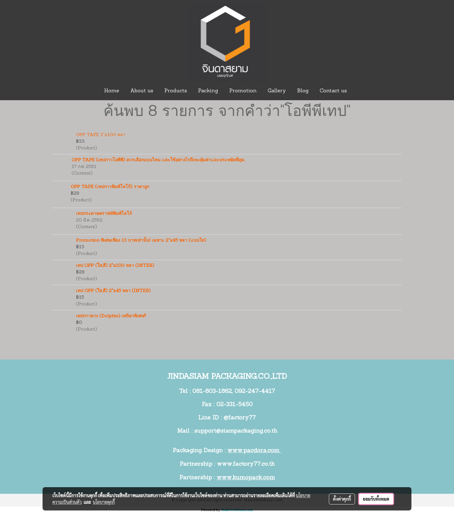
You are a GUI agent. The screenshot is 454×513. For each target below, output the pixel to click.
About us (141, 91)
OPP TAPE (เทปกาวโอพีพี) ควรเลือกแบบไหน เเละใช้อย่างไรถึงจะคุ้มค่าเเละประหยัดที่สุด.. (158, 160)
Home (111, 91)
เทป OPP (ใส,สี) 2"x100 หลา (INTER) (115, 265)
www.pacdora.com (254, 451)
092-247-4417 (255, 392)
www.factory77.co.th (246, 464)
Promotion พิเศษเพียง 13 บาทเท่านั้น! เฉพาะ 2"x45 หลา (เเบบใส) (141, 240)
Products (175, 91)
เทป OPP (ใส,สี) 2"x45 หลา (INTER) (113, 291)
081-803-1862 (212, 392)
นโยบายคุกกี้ (104, 502)
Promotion (243, 91)
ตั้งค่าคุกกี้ (342, 499)
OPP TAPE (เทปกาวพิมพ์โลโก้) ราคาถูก (110, 187)
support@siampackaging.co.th (235, 431)
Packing (208, 91)
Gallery (277, 91)
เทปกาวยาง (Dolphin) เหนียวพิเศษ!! (111, 316)
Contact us (333, 91)
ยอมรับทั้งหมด (376, 499)
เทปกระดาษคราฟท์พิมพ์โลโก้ (104, 213)
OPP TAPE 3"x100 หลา (100, 135)
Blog (303, 91)
